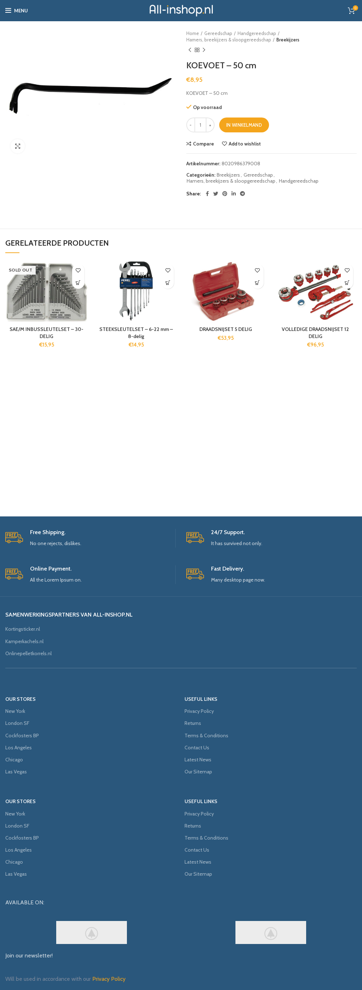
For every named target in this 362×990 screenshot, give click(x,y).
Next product (204, 50)
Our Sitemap (198, 771)
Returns (193, 723)
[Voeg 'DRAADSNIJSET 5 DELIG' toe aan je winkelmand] (257, 282)
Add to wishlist (245, 143)
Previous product (190, 50)
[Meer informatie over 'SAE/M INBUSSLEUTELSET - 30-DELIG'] (78, 282)
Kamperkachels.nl (24, 641)
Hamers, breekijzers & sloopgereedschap (228, 39)
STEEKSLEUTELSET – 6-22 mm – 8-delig (136, 332)
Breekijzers (287, 39)
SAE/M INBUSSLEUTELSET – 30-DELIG (46, 332)
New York (15, 711)
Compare (203, 143)
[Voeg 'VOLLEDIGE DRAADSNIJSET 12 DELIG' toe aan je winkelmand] (347, 282)
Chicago (14, 759)
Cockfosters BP (22, 735)
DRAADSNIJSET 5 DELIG (225, 329)
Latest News (198, 759)
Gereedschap (218, 33)
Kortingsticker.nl (22, 629)
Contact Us (197, 747)
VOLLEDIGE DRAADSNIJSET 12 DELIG (315, 332)
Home (192, 33)
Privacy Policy (199, 711)
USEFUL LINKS (201, 699)
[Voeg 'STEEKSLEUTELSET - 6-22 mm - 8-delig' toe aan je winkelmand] (168, 282)
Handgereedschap (257, 33)
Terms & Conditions (206, 735)
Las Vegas (16, 771)
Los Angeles (18, 747)
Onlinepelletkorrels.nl (28, 653)
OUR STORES (20, 699)
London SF (17, 723)
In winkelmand (244, 125)
